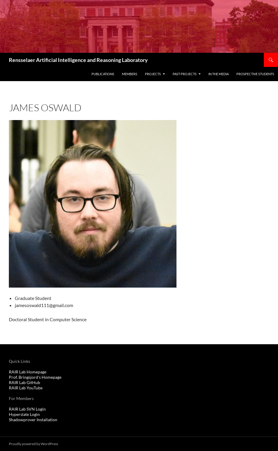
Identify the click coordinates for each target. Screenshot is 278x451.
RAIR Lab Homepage (27, 371)
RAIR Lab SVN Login (27, 408)
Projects (153, 74)
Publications (102, 74)
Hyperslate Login (24, 414)
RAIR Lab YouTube (25, 387)
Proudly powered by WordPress (33, 444)
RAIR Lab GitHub (24, 382)
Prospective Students (255, 74)
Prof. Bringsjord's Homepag (34, 377)
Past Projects (185, 74)
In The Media (218, 74)
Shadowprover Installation (33, 419)
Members (129, 74)
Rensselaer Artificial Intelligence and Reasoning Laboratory (78, 60)
